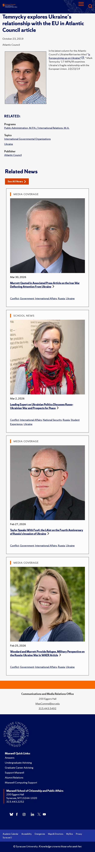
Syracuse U (7, 837)
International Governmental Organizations (27, 139)
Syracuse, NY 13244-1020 (21, 798)
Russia (61, 298)
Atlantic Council (13, 155)
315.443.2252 (15, 801)
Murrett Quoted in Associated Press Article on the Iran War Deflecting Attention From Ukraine (45, 284)
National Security (52, 420)
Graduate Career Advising (19, 767)
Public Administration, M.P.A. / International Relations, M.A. (36, 128)
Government (27, 298)
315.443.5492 (47, 708)
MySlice (69, 834)
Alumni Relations (14, 777)
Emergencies (40, 834)
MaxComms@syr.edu (47, 703)
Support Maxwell (14, 772)
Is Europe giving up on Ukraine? (69, 56)
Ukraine (8, 144)
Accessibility (26, 834)
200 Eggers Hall (15, 794)
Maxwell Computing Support (21, 782)
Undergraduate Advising (18, 762)
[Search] (90, 6)
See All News (17, 181)
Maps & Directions (55, 834)
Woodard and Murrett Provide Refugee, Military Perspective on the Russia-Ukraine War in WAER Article (47, 653)
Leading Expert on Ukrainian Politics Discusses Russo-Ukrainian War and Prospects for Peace (41, 406)
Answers (9, 757)
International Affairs (46, 298)
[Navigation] (81, 6)
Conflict (14, 298)
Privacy (79, 834)
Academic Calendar (10, 834)
